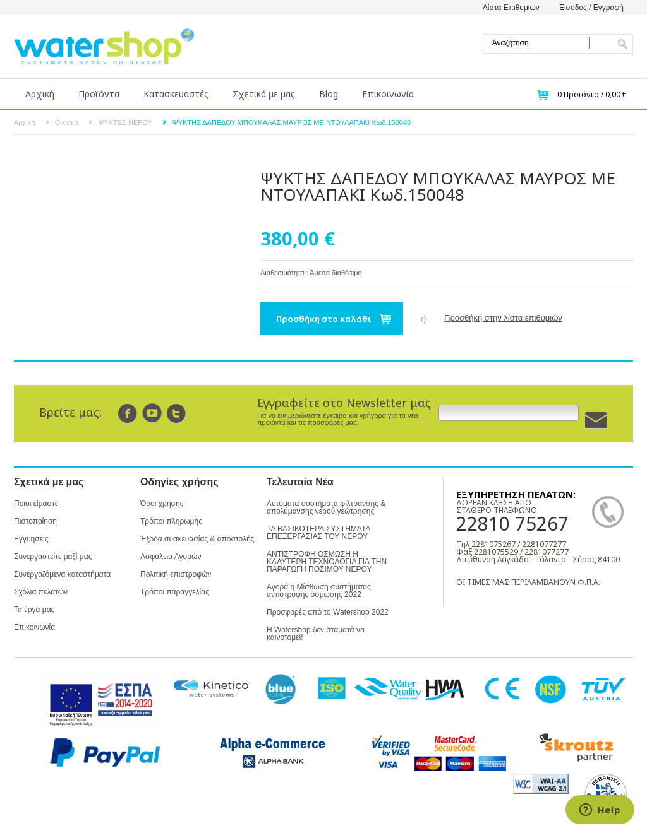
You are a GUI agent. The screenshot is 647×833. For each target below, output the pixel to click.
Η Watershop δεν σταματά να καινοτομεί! (316, 633)
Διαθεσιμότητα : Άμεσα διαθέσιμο (311, 272)
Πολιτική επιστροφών (175, 574)
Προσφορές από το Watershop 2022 (328, 612)
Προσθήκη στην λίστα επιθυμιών (503, 317)
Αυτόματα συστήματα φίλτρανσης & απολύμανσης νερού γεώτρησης (326, 507)
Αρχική (39, 94)
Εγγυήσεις (31, 539)
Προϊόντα (98, 94)
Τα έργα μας (34, 609)
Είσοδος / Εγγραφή (591, 7)
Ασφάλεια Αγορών (170, 556)
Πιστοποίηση (35, 521)
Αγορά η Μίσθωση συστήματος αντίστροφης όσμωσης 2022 (319, 590)
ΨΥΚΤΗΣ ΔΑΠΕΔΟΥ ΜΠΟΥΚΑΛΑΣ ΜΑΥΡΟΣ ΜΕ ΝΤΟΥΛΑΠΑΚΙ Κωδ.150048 (291, 122)
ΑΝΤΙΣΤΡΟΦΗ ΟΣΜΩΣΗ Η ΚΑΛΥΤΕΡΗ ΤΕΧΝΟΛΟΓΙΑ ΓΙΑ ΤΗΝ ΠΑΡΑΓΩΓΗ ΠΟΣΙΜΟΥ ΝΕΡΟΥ (327, 562)
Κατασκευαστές (176, 94)
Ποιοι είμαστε (36, 503)
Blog (328, 94)
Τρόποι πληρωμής (171, 521)
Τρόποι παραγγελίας (174, 592)
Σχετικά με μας (264, 94)
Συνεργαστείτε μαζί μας (53, 556)
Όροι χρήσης (161, 503)
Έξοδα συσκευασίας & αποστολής (197, 539)
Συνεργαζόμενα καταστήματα (62, 574)
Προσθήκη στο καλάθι (324, 318)
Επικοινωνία (388, 94)
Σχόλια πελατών (41, 592)
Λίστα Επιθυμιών (511, 7)
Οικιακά (66, 122)
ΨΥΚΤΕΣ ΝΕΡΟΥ (125, 122)
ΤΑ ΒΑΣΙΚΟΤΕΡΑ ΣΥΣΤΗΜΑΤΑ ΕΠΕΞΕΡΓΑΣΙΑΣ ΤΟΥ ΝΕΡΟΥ (318, 532)
